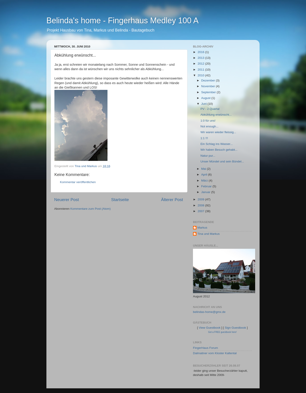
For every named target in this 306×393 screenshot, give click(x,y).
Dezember (208, 80)
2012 (201, 63)
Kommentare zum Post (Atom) (90, 208)
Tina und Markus (208, 233)
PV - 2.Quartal (210, 109)
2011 (201, 69)
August (206, 98)
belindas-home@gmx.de (209, 312)
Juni (204, 103)
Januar (206, 192)
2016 (201, 52)
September (209, 92)
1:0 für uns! (208, 120)
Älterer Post (172, 199)
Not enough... (210, 126)
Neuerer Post (66, 199)
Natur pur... (208, 155)
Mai (204, 168)
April (204, 174)
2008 (201, 205)
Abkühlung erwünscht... (216, 114)
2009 (201, 199)
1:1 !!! (204, 138)
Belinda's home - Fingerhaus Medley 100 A (122, 20)
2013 (201, 57)
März (205, 180)
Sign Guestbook (235, 327)
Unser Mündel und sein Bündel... (222, 161)
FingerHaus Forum (205, 348)
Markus (202, 227)
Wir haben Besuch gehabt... (219, 149)
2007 (201, 211)
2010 (201, 75)
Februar (207, 186)
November (208, 86)
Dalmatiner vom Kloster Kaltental (215, 353)
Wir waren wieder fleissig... (218, 132)
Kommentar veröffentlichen (78, 182)
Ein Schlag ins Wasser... (217, 144)
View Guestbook (210, 327)
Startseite (120, 199)
